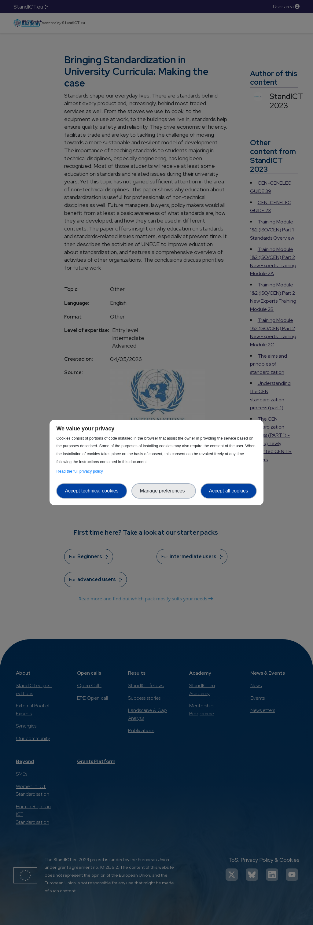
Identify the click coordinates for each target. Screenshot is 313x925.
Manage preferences (164, 490)
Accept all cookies (228, 490)
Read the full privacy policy (80, 471)
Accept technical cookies (91, 490)
